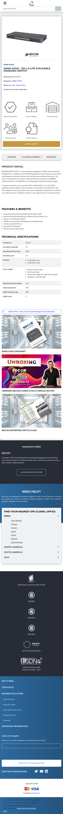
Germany (14, 524)
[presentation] (19, 754)
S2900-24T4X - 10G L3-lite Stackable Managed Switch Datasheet (31, 312)
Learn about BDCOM (31, 472)
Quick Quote (31, 144)
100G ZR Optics (8, 699)
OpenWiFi (6, 720)
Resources (51, 157)
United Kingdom (17, 542)
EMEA (7, 516)
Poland (13, 535)
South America (13, 552)
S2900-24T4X (17, 81)
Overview (11, 157)
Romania (14, 539)
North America (13, 547)
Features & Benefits (31, 157)
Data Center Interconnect (12, 710)
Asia (6, 557)
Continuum (36, 793)
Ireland (13, 531)
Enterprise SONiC (9, 715)
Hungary (14, 528)
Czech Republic (16, 520)
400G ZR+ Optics (9, 705)
